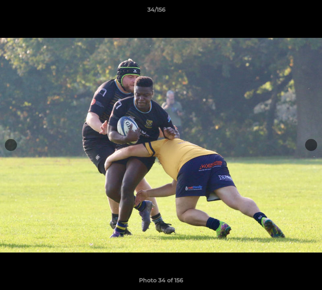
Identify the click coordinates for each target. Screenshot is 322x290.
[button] (288, 11)
